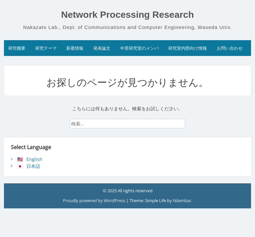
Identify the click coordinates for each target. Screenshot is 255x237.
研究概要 (16, 48)
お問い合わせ (229, 48)
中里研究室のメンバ (139, 48)
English (34, 159)
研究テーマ (46, 48)
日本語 (33, 166)
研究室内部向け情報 (187, 48)
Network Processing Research (127, 15)
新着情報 (74, 48)
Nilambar (182, 200)
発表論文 (101, 48)
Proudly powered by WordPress (94, 200)
